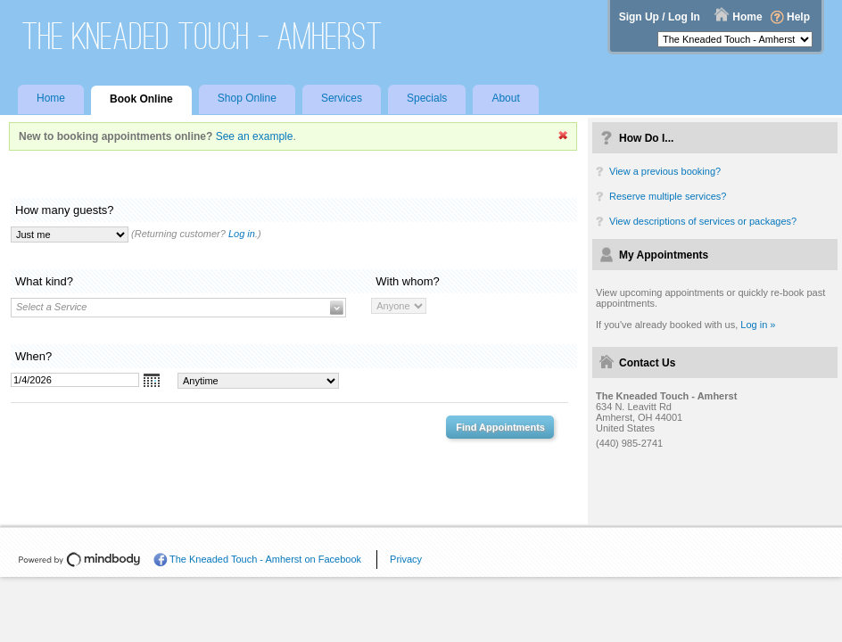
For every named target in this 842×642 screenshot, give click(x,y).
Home (747, 17)
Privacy (406, 559)
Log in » (757, 324)
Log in (241, 233)
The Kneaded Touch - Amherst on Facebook (265, 559)
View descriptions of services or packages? (703, 221)
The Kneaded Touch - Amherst (202, 36)
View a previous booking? (665, 171)
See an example (254, 136)
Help (798, 17)
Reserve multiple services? (667, 196)
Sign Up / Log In (659, 17)
